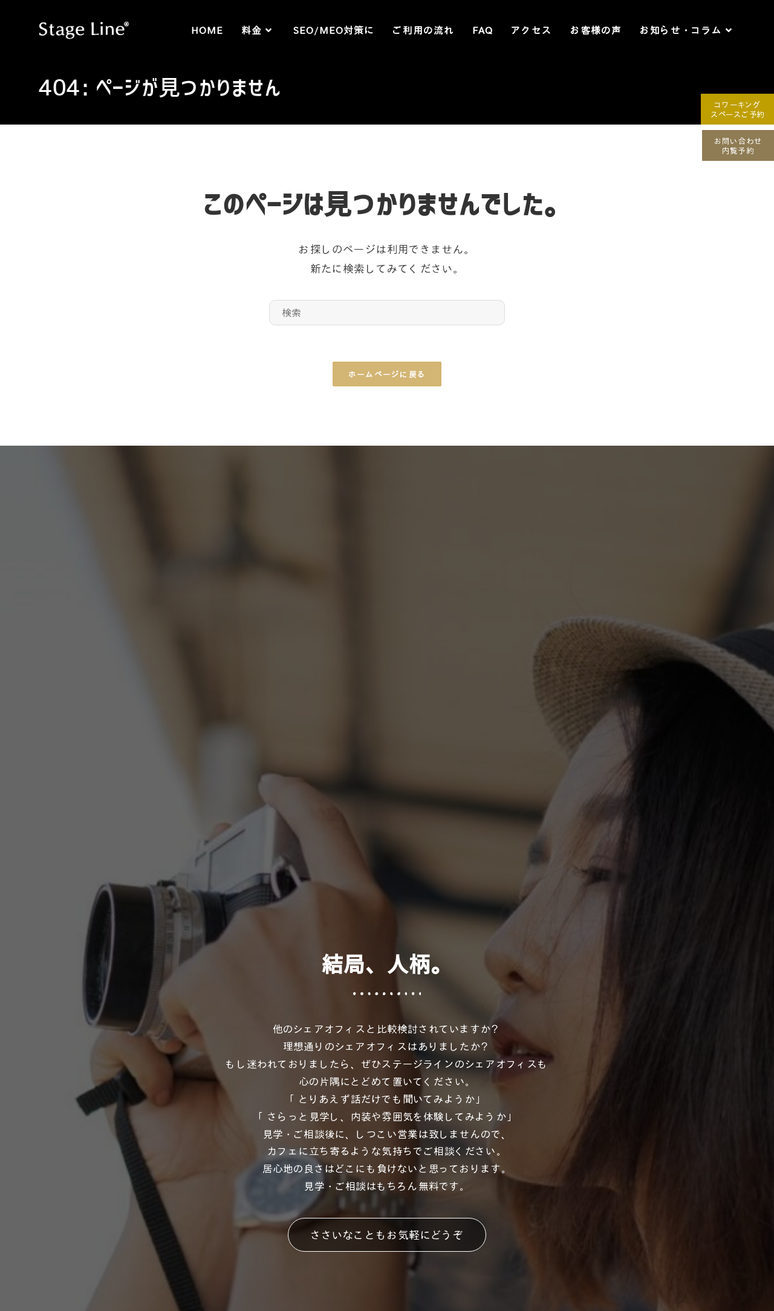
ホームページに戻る (387, 374)
